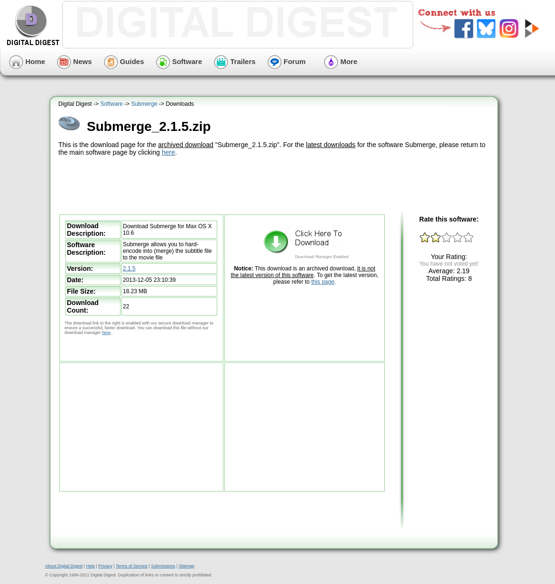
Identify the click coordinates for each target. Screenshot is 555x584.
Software (179, 61)
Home (27, 61)
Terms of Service (132, 566)
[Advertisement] (275, 184)
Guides (124, 61)
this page (322, 281)
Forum (287, 61)
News (74, 61)
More (340, 61)
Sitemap (186, 566)
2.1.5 (129, 268)
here (168, 152)
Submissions (163, 566)
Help (90, 566)
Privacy (105, 566)
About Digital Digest (64, 566)
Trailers (235, 61)
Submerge (144, 104)
